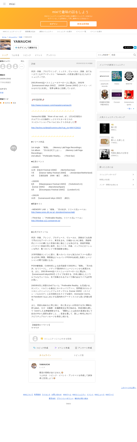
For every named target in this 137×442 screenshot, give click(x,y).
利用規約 (37, 394)
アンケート (51, 55)
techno (7, 103)
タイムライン (45, 355)
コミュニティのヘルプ (108, 174)
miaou (116, 84)
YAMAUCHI (44, 364)
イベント (39, 55)
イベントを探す (96, 31)
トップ (5, 55)
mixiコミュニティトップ (12, 31)
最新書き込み (30, 31)
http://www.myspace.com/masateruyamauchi (51, 105)
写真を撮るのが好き (120, 153)
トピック (27, 55)
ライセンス (46, 394)
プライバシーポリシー (65, 398)
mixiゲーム (67, 394)
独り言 (114, 127)
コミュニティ (13, 37)
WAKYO (129, 84)
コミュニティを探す (64, 31)
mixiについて (28, 394)
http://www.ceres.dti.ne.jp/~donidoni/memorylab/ (53, 212)
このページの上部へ (128, 388)
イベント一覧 (81, 31)
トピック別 (79, 355)
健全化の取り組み (81, 398)
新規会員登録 (83, 24)
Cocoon (117, 102)
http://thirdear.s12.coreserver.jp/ (45, 221)
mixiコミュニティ (79, 394)
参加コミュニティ (46, 31)
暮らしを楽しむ (118, 140)
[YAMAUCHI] (34, 365)
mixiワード (110, 394)
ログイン (54, 24)
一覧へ (129, 109)
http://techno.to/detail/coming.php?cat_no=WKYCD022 (56, 128)
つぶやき (15, 55)
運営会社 (52, 398)
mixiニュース (99, 394)
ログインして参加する (27, 48)
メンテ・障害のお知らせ (109, 185)
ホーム (4, 37)
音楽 (20, 37)
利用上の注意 (105, 180)
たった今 (42, 367)
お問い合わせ (57, 394)
